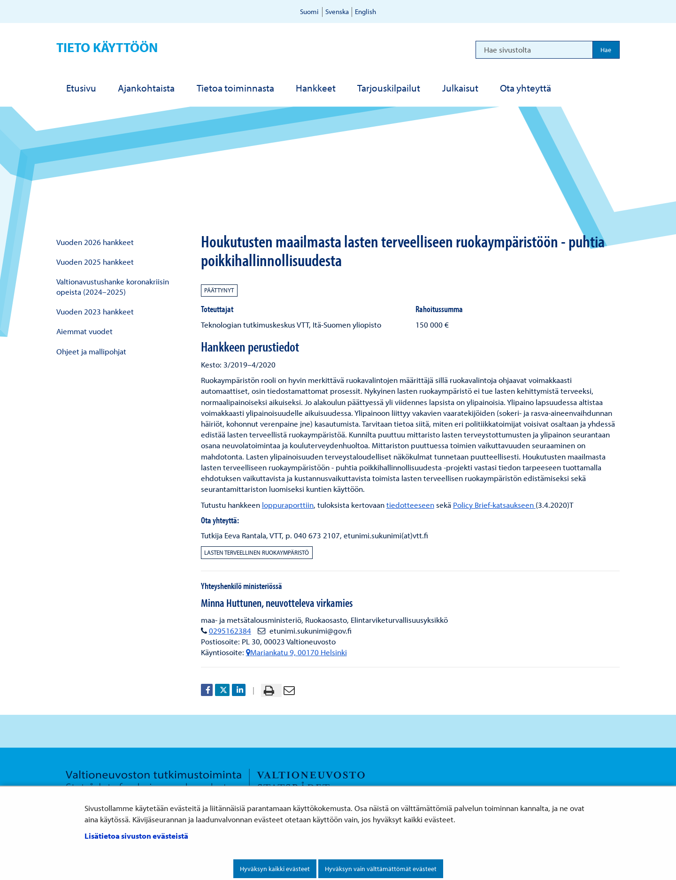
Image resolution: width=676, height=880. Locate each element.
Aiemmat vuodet (84, 331)
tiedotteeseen (410, 505)
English (365, 11)
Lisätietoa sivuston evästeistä (136, 836)
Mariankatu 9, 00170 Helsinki (296, 652)
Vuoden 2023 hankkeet (95, 311)
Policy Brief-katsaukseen (494, 505)
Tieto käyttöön (107, 47)
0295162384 (230, 630)
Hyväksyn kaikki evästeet (275, 869)
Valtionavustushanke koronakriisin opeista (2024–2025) (112, 286)
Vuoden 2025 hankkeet (95, 262)
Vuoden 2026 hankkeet (95, 242)
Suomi (309, 11)
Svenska (337, 11)
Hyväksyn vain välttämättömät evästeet (381, 869)
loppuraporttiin (288, 505)
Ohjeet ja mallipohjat (91, 351)
